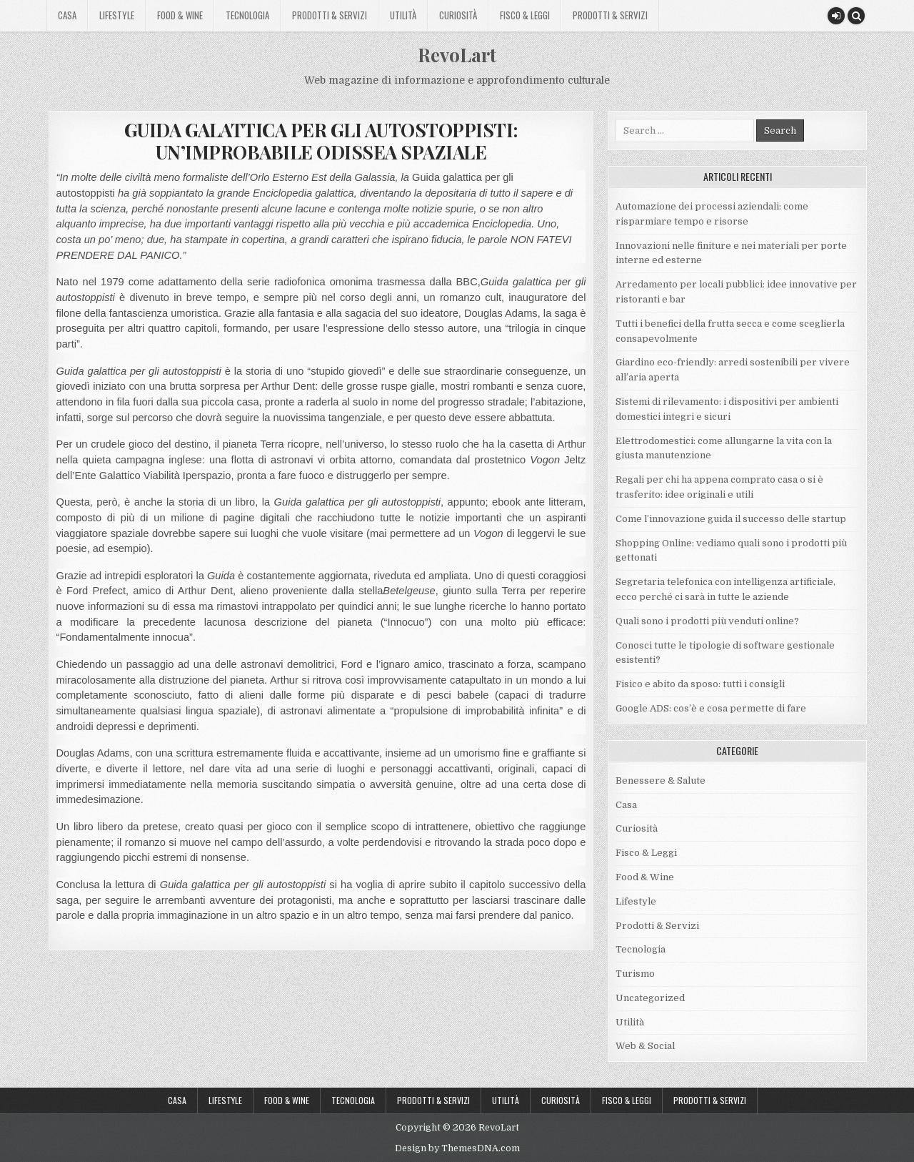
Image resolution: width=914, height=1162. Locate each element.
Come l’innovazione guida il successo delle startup (731, 518)
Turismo (635, 973)
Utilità (403, 15)
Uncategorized (650, 998)
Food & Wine (180, 15)
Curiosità (458, 15)
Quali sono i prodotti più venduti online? (707, 621)
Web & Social (645, 1045)
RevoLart (457, 54)
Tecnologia (247, 15)
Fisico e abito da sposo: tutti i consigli (700, 684)
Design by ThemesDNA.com (457, 1148)
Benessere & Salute (660, 780)
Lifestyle (116, 15)
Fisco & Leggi (525, 15)
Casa (67, 15)
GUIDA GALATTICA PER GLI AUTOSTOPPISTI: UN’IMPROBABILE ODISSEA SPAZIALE (321, 140)
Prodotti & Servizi (329, 15)
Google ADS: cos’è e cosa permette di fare (711, 708)
